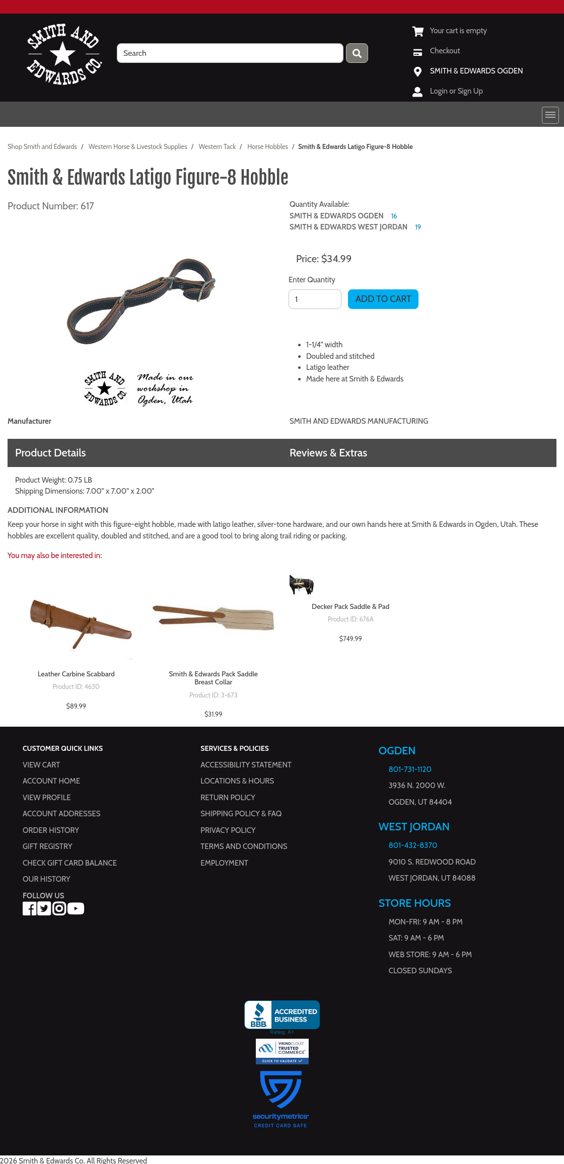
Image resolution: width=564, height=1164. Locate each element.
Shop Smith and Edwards (42, 146)
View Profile (47, 797)
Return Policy (227, 797)
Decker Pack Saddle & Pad (350, 606)
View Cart (41, 764)
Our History (46, 879)
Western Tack (217, 146)
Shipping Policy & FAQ (240, 814)
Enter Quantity (312, 279)
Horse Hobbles (267, 146)
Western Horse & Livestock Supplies (138, 146)
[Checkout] (436, 50)
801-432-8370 (413, 845)
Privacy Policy (227, 830)
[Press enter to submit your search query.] (357, 53)
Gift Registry (47, 846)
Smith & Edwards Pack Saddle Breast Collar (213, 678)
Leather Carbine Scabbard (76, 674)
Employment (224, 863)
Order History (51, 830)
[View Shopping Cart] (449, 30)
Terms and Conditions (243, 846)
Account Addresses (61, 814)
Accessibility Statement (246, 764)
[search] (230, 53)
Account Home (51, 781)
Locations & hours (237, 781)
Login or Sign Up (456, 91)
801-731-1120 (410, 769)
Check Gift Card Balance (70, 863)
